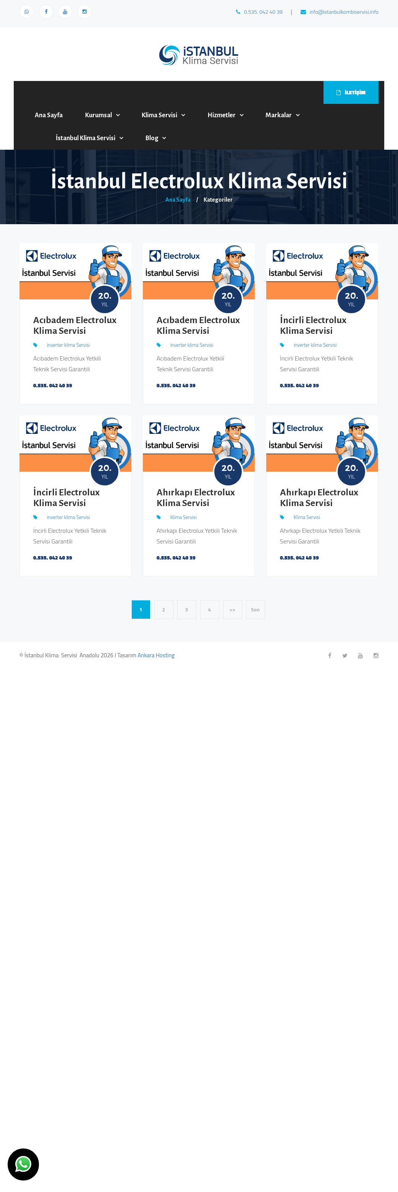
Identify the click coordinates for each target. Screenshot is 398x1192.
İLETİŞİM (351, 92)
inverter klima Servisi (68, 345)
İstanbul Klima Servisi (85, 138)
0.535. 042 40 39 (259, 12)
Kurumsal (98, 115)
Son (255, 609)
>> (233, 609)
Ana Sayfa (49, 115)
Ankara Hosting (156, 655)
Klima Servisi (159, 115)
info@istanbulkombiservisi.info (340, 12)
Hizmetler (221, 115)
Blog (152, 138)
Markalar (278, 115)
